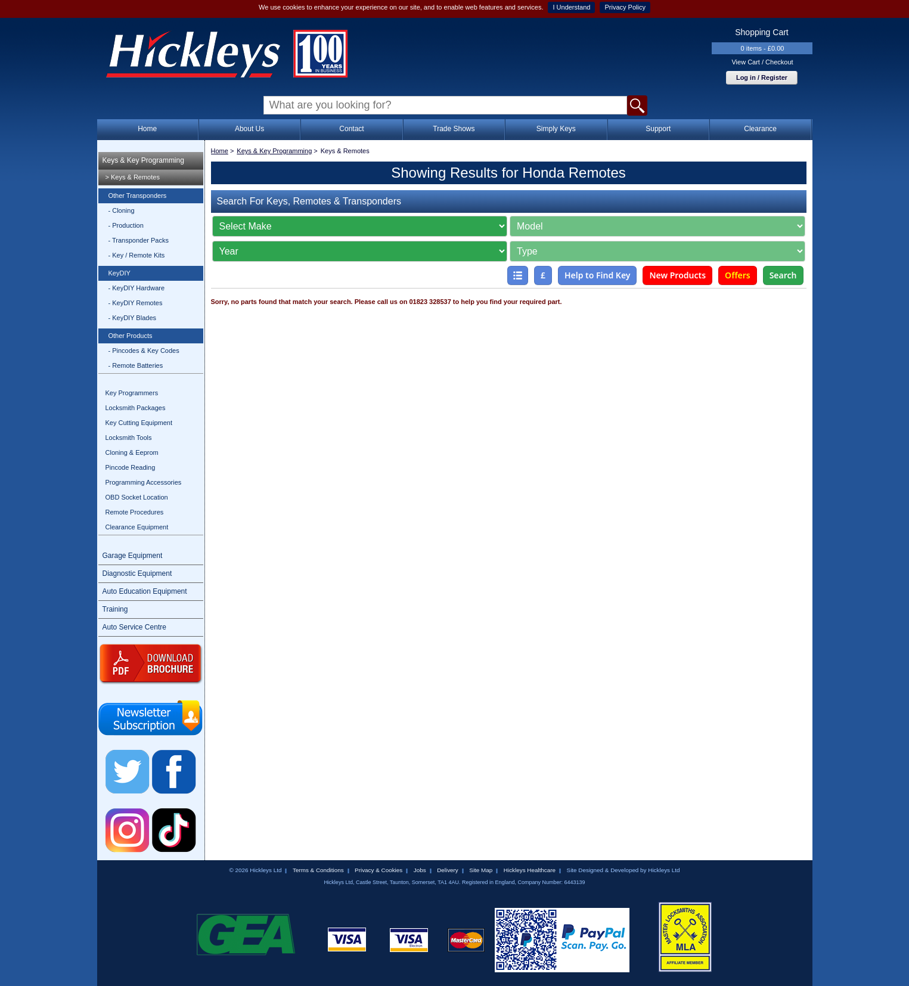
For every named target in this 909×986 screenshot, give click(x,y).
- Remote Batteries (135, 365)
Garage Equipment (133, 555)
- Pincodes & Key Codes (143, 350)
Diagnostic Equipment (137, 573)
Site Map (480, 870)
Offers (737, 275)
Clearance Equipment (137, 527)
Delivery (447, 870)
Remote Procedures (135, 512)
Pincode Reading (131, 467)
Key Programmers (132, 392)
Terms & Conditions (318, 870)
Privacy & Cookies (378, 870)
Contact (351, 129)
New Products (677, 275)
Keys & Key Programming (143, 160)
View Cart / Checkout (762, 62)
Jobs (420, 870)
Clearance (760, 129)
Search (783, 275)
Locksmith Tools (129, 437)
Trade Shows (453, 129)
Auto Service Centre (134, 627)
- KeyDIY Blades (132, 317)
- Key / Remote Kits (136, 255)
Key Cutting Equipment (139, 422)
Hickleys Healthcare (530, 870)
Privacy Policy (624, 7)
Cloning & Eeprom (132, 452)
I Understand (571, 7)
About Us (249, 129)
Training (115, 609)
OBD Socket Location (137, 497)
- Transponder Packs (138, 240)
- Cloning (121, 210)
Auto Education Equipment (145, 591)
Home (147, 129)
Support (658, 129)
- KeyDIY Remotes (135, 302)
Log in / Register (761, 77)
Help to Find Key (597, 275)
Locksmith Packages (136, 407)
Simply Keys (556, 129)
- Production (126, 225)
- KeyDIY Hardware (136, 288)
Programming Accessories (144, 482)
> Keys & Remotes (133, 177)
